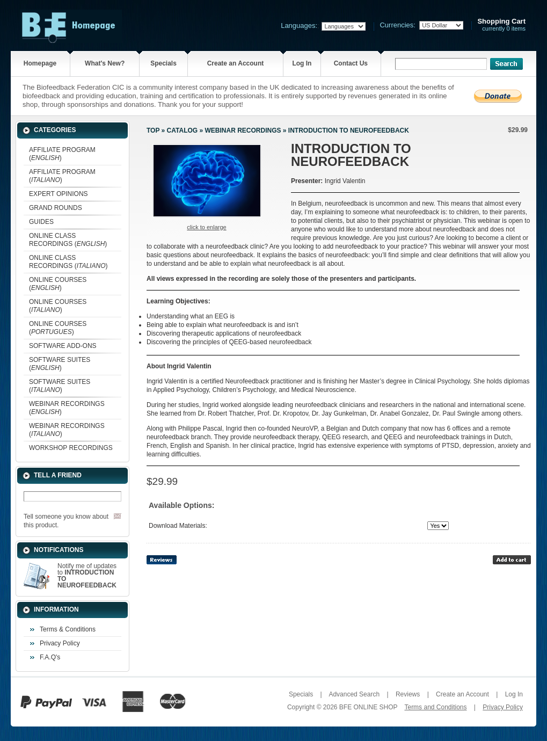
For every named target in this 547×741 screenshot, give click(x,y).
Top (153, 130)
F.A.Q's (50, 657)
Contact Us (351, 63)
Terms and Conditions (435, 707)
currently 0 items (501, 25)
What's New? (105, 63)
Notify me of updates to (86, 575)
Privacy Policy (60, 643)
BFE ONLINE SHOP (368, 707)
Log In (301, 63)
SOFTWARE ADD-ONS (63, 346)
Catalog (182, 130)
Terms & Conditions (68, 629)
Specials (163, 63)
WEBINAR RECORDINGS (243, 130)
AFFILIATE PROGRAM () (62, 154)
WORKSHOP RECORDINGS (71, 448)
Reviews (408, 694)
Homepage (40, 63)
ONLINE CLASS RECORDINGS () (68, 240)
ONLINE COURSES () (57, 284)
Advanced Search (354, 694)
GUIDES (41, 222)
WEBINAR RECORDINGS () (67, 408)
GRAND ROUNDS (55, 208)
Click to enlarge (206, 227)
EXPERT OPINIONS (58, 194)
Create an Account (235, 63)
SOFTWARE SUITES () (59, 364)
